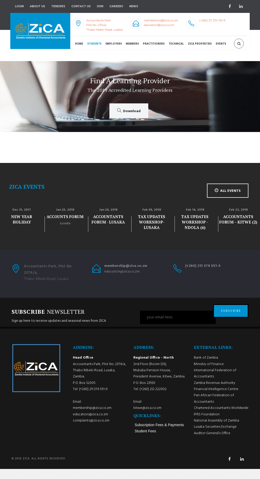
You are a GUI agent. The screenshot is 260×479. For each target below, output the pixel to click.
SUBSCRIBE (231, 317)
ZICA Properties (200, 44)
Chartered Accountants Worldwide (221, 418)
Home (79, 44)
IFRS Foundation (207, 424)
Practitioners (153, 44)
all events (228, 191)
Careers (116, 6)
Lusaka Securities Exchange (215, 437)
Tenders (58, 6)
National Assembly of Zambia (216, 431)
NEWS (133, 6)
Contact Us (81, 6)
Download (129, 111)
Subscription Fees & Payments (159, 435)
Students (94, 44)
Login (19, 6)
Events (221, 44)
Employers (114, 44)
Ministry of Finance (209, 374)
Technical (176, 44)
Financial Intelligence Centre (216, 399)
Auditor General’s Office (212, 443)
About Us (37, 6)
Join (100, 6)
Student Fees (145, 441)
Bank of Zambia (206, 368)
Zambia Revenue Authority (214, 393)
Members (132, 44)
